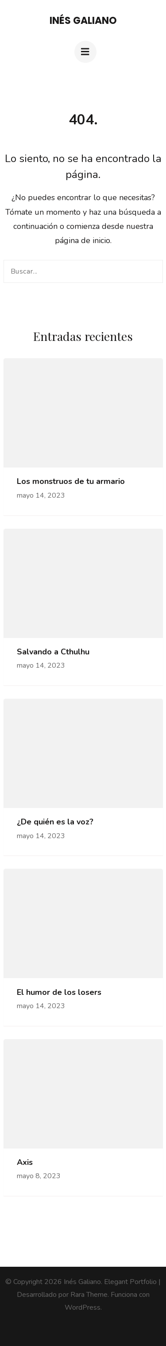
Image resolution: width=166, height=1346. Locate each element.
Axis (25, 1162)
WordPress (82, 1307)
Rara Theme (89, 1295)
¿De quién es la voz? (55, 822)
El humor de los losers (59, 992)
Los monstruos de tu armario (71, 481)
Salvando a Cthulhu (53, 652)
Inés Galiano (83, 20)
